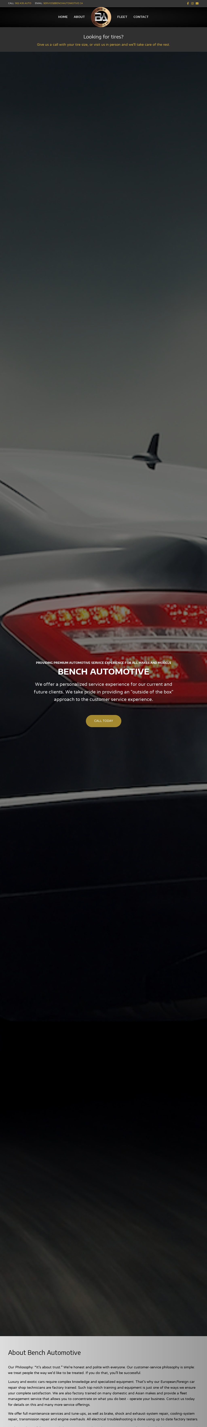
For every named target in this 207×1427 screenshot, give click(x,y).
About (79, 17)
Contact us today (180, 1399)
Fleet (122, 17)
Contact (141, 17)
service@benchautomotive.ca (63, 3)
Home (63, 17)
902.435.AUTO (23, 3)
